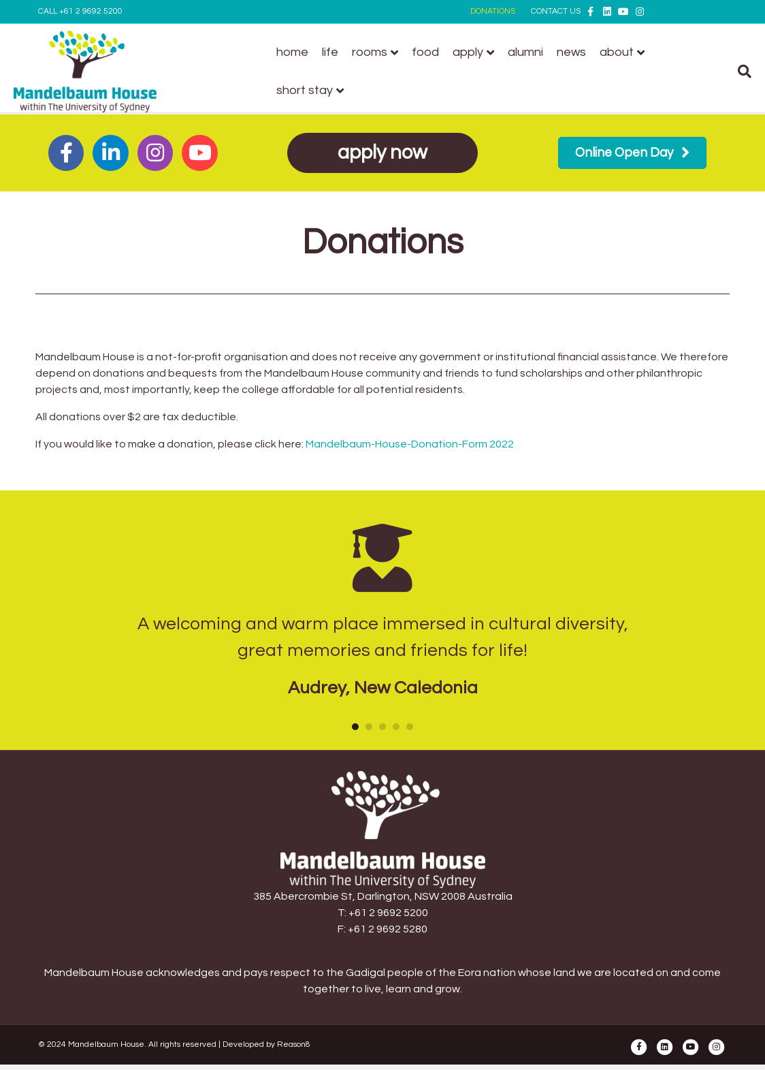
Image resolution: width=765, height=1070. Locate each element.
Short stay (312, 90)
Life (338, 52)
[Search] (716, 71)
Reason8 (293, 1044)
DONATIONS (492, 11)
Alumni (533, 52)
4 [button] (396, 726)
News (579, 52)
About (625, 52)
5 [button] (409, 726)
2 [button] (368, 726)
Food (433, 52)
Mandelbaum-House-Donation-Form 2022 (410, 444)
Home (300, 52)
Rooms (377, 52)
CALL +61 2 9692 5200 (80, 11)
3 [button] (382, 726)
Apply (476, 52)
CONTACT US (556, 11)
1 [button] (355, 726)
